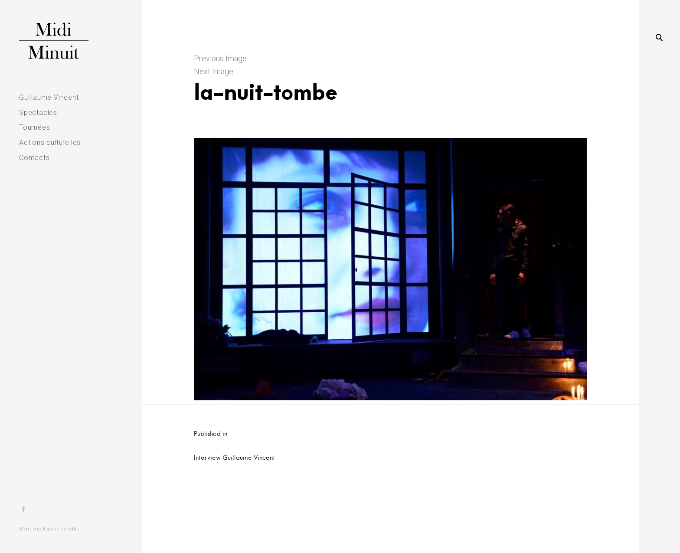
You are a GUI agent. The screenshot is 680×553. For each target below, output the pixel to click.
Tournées (34, 127)
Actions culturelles (50, 142)
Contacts (34, 158)
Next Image (213, 71)
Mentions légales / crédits (49, 529)
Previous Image (220, 58)
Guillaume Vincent (49, 97)
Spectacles (38, 112)
